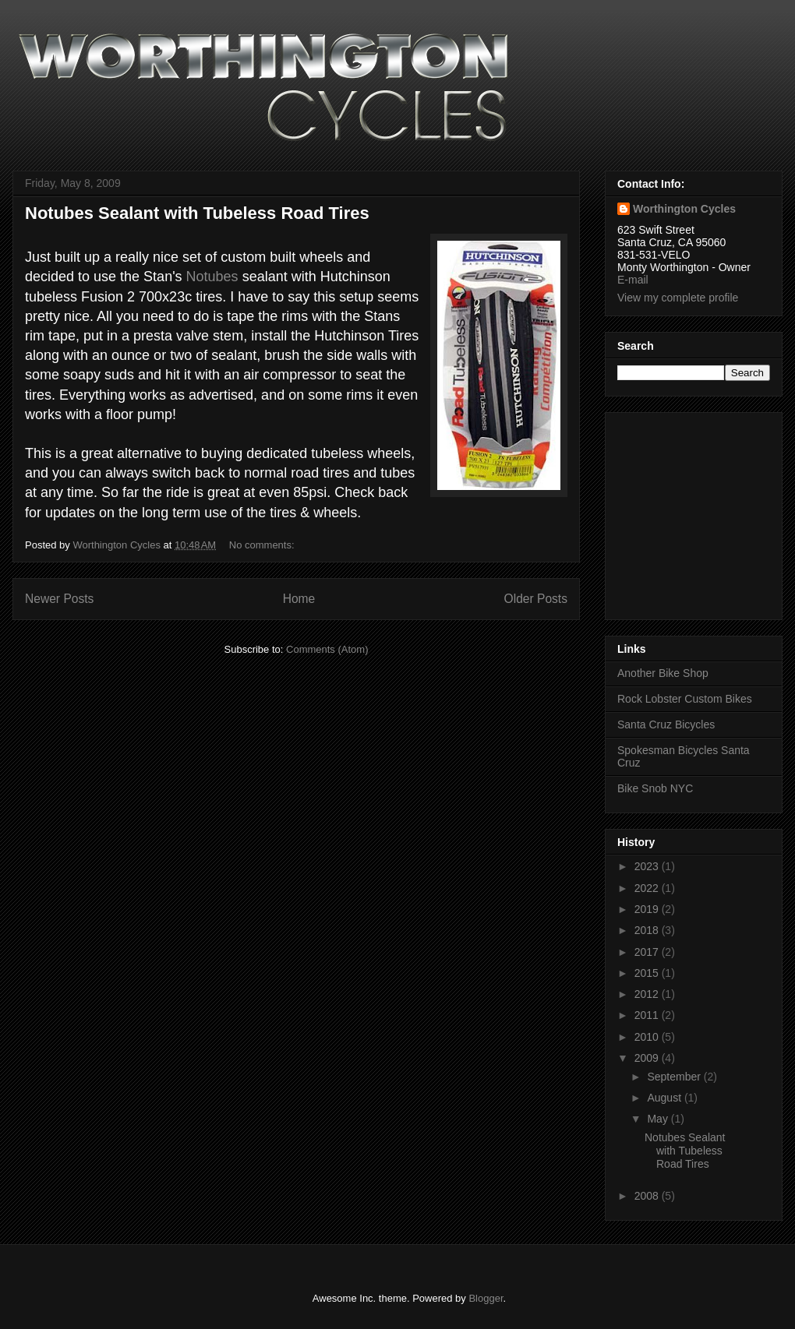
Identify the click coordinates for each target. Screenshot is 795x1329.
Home (299, 598)
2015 (648, 973)
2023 (648, 866)
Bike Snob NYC (655, 788)
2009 (648, 1058)
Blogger (485, 1298)
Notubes (212, 276)
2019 (648, 909)
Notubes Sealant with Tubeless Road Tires (197, 213)
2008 (648, 1196)
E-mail (632, 279)
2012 (648, 994)
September (675, 1076)
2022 (648, 888)
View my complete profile (677, 297)
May (658, 1118)
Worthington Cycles (684, 209)
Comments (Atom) (327, 649)
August (665, 1097)
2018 (648, 930)
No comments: (263, 545)
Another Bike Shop (662, 673)
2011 (648, 1015)
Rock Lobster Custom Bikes (684, 699)
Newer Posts (59, 598)
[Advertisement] (664, 511)
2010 (648, 1037)
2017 (648, 952)
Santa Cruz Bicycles (666, 724)
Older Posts (535, 598)
